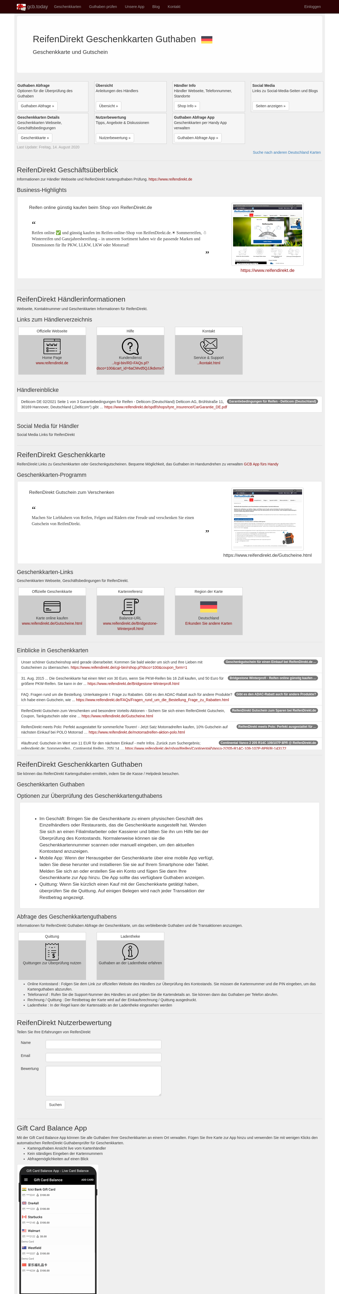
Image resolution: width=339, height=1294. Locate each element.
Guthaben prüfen (103, 7)
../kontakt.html (208, 363)
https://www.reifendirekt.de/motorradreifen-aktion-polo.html (137, 732)
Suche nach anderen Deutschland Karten (287, 152)
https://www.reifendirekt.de (170, 179)
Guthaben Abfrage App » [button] (198, 138)
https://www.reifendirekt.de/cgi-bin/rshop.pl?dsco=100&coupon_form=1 (129, 667)
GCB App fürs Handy (261, 464)
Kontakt (174, 7)
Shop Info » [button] (187, 106)
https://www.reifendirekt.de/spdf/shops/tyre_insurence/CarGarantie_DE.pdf (165, 407)
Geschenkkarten (67, 7)
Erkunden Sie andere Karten (208, 623)
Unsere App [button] (134, 7)
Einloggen (312, 7)
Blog (156, 7)
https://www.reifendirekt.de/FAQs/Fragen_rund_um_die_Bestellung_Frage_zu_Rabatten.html (152, 700)
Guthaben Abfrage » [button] (37, 106)
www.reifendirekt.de (52, 363)
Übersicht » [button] (108, 106)
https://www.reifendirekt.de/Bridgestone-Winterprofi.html (133, 684)
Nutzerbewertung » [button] (115, 138)
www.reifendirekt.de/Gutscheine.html (52, 623)
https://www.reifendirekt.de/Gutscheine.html (117, 716)
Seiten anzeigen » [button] (271, 106)
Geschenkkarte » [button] (35, 138)
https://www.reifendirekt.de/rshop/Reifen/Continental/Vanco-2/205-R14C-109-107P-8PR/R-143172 (205, 748)
